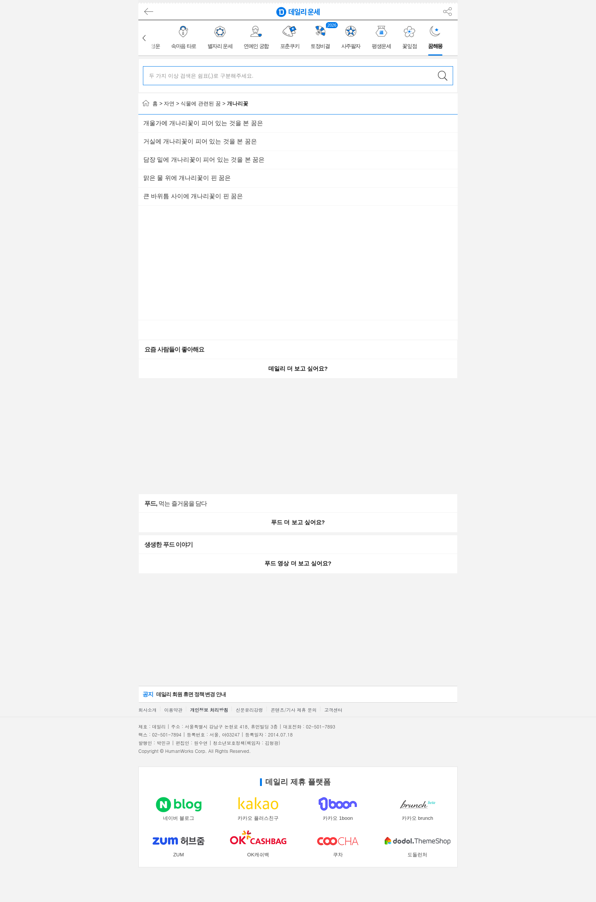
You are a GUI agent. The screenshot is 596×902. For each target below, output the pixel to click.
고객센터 (333, 709)
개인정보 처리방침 (209, 709)
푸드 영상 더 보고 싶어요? (298, 563)
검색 (442, 76)
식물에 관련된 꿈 (201, 103)
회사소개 (147, 709)
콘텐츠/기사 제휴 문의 (294, 709)
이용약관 (173, 709)
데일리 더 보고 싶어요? (298, 369)
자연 (169, 103)
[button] (144, 38)
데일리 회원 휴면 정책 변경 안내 (184, 694)
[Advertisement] (104, 138)
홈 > (152, 103)
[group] (184, 38)
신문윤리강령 (249, 709)
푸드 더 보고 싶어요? (298, 522)
